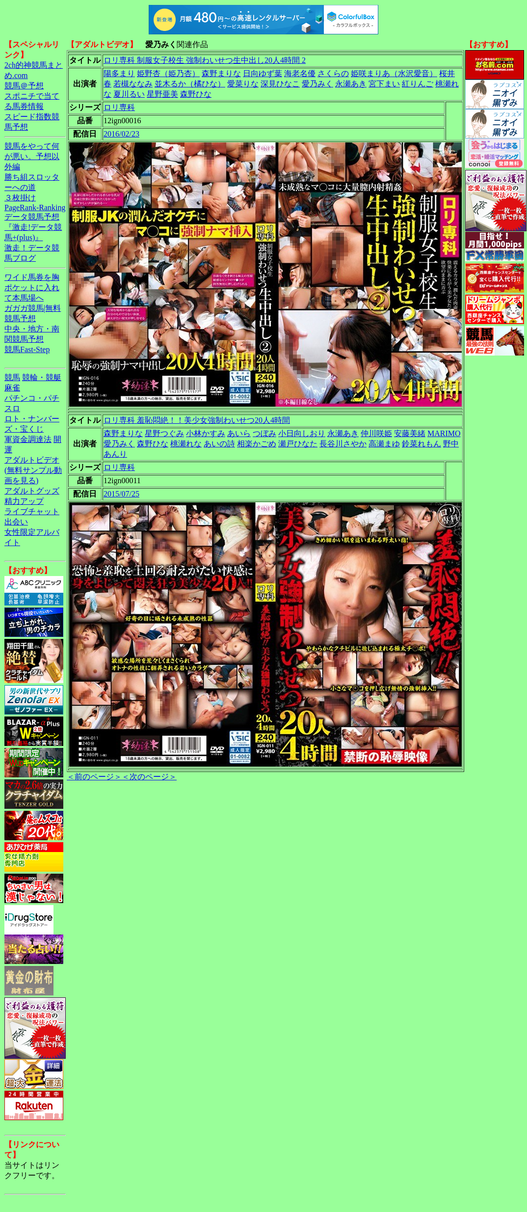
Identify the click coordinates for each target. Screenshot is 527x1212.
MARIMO (444, 433)
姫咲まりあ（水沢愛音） (394, 73)
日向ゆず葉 (262, 73)
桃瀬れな (186, 444)
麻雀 (12, 388)
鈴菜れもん (421, 444)
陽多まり (119, 73)
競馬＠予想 (24, 86)
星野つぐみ (164, 433)
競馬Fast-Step (27, 349)
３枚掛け (20, 197)
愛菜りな (243, 84)
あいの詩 (219, 444)
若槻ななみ (133, 84)
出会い (16, 522)
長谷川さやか (343, 444)
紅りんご (417, 84)
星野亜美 (162, 94)
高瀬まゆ (384, 444)
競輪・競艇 (41, 377)
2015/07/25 (121, 494)
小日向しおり (301, 433)
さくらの (333, 73)
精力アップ (24, 501)
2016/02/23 (121, 134)
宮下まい (384, 84)
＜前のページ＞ (94, 776)
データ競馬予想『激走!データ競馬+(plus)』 (33, 227)
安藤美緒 (409, 433)
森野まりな (221, 73)
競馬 (12, 377)
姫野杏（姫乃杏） (168, 73)
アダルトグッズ (31, 491)
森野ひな (195, 94)
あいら (239, 433)
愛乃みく (317, 84)
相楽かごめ (256, 444)
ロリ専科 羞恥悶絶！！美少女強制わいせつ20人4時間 (197, 420)
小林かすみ (205, 433)
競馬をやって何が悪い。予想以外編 (31, 156)
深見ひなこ (280, 84)
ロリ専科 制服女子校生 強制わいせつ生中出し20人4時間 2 (205, 60)
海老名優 (300, 73)
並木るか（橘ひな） (190, 84)
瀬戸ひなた (297, 444)
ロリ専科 (119, 107)
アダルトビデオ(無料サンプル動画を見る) (33, 470)
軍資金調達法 (28, 439)
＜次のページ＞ (149, 776)
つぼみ (264, 433)
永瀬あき (351, 84)
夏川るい (129, 94)
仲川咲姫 (376, 433)
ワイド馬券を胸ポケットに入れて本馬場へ (31, 287)
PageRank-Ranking (34, 207)
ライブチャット (31, 511)
